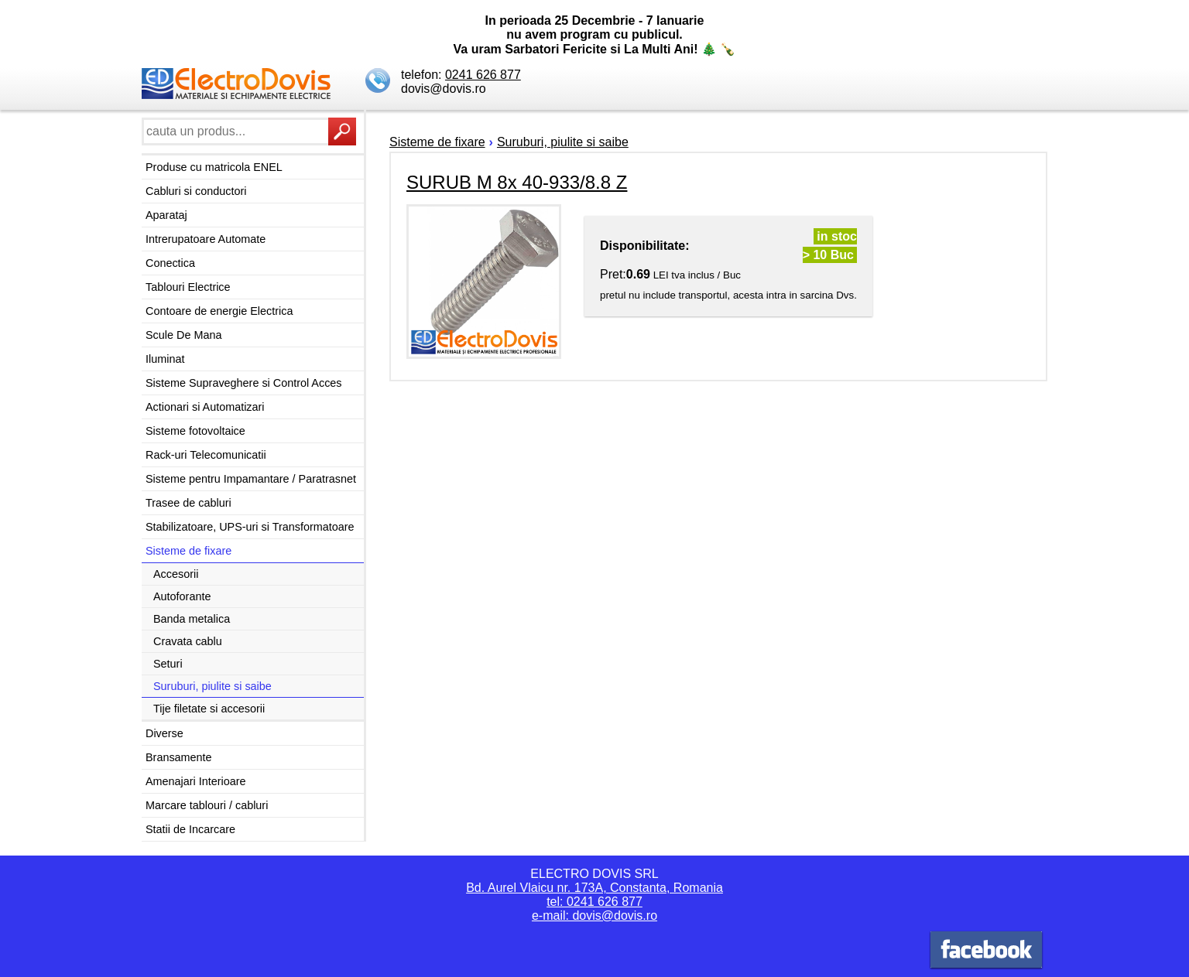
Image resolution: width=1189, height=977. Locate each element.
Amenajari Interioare (196, 781)
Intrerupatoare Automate (206, 239)
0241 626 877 (483, 74)
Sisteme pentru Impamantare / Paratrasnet (251, 479)
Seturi (168, 664)
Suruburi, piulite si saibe (212, 686)
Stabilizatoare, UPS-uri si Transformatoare (250, 527)
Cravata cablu (187, 641)
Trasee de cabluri (188, 503)
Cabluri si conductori (196, 191)
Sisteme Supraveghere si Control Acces (244, 383)
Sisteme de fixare (188, 551)
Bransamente (179, 757)
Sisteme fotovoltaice (195, 431)
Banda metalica (191, 619)
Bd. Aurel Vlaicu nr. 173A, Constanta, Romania (594, 887)
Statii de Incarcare (190, 829)
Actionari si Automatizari (205, 407)
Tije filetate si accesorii (209, 708)
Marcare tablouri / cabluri (207, 805)
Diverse (164, 733)
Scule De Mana (183, 335)
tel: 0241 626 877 (594, 901)
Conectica (170, 263)
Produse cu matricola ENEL (214, 167)
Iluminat (165, 359)
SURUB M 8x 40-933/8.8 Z (516, 182)
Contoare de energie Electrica (219, 311)
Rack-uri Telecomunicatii (206, 455)
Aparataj (166, 215)
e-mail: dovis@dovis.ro (594, 915)
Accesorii (175, 574)
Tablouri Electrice (188, 287)
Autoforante (182, 596)
